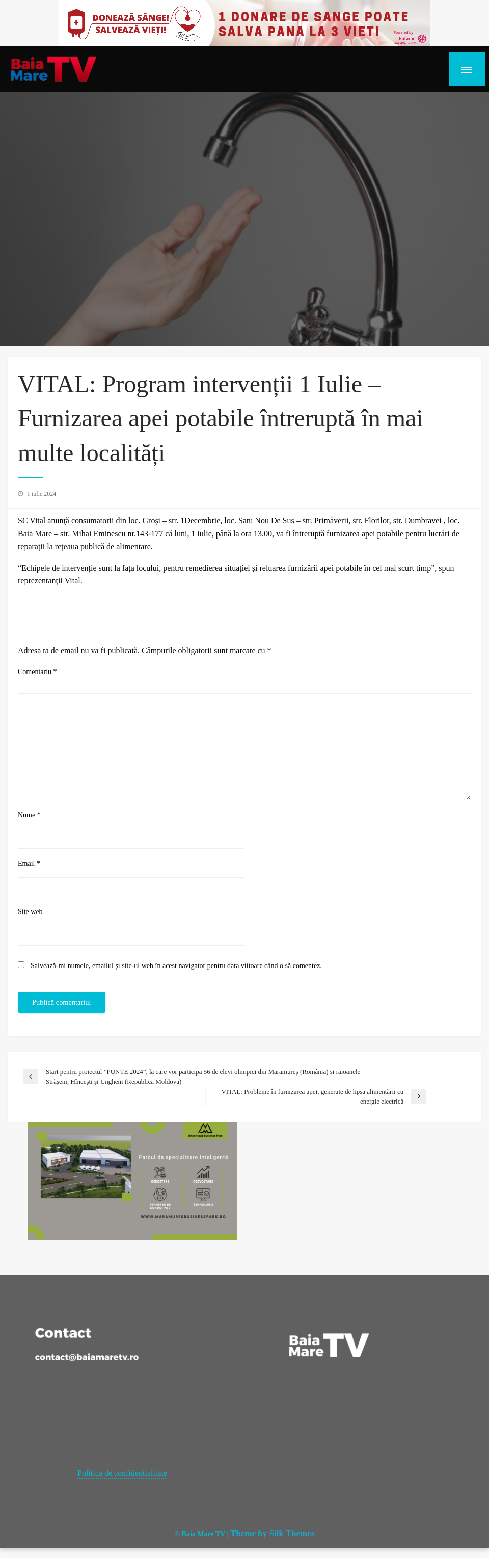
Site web (30, 912)
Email (29, 863)
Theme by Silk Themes (272, 1533)
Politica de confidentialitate (122, 1473)
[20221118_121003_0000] (244, 22)
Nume (29, 815)
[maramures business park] (132, 1179)
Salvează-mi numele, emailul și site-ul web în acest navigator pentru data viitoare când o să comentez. (176, 966)
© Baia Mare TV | (202, 1534)
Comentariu (37, 672)
